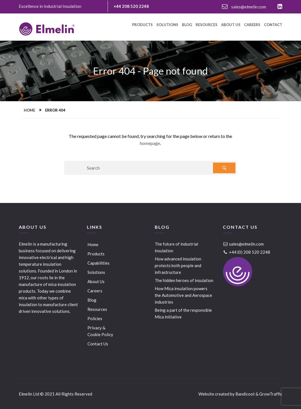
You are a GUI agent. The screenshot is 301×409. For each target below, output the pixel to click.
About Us (230, 25)
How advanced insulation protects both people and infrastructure (178, 265)
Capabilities (98, 262)
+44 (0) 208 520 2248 (246, 252)
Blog (187, 25)
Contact (273, 25)
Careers (252, 25)
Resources (206, 25)
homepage (150, 143)
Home (29, 110)
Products (142, 25)
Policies (94, 318)
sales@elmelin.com (244, 6)
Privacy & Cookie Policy (100, 331)
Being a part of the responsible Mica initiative (183, 313)
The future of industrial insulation (176, 247)
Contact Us (97, 343)
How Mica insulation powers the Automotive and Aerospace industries (183, 295)
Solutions (167, 25)
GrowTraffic (270, 393)
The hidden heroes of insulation (184, 280)
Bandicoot (245, 393)
